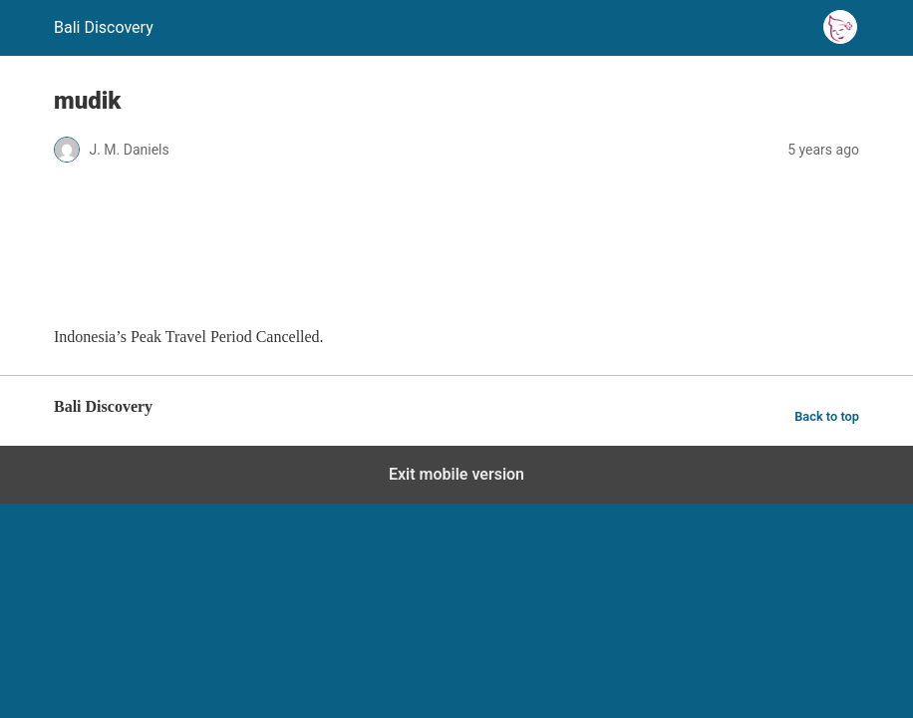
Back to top (826, 416)
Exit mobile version (456, 474)
